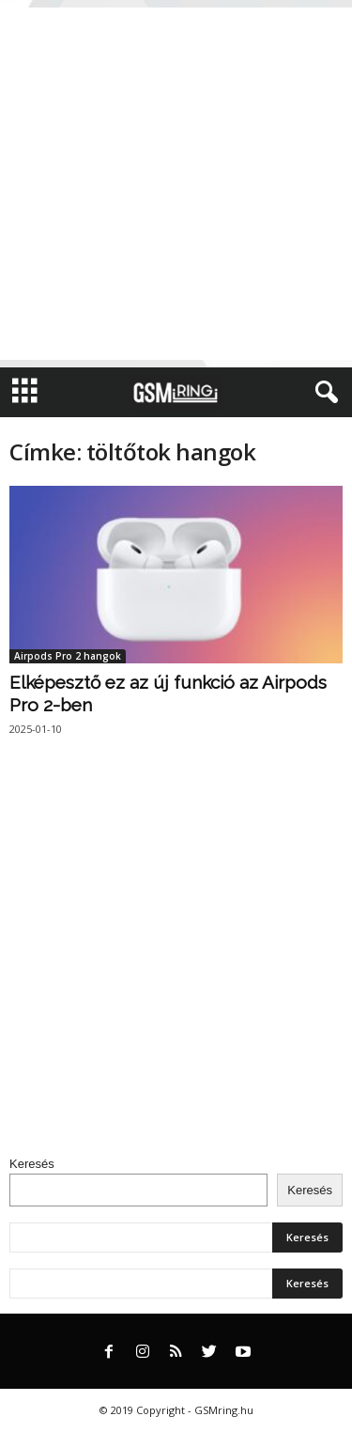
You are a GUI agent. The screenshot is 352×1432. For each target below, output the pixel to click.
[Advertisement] (176, 184)
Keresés (31, 1164)
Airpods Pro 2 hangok (67, 655)
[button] (323, 392)
